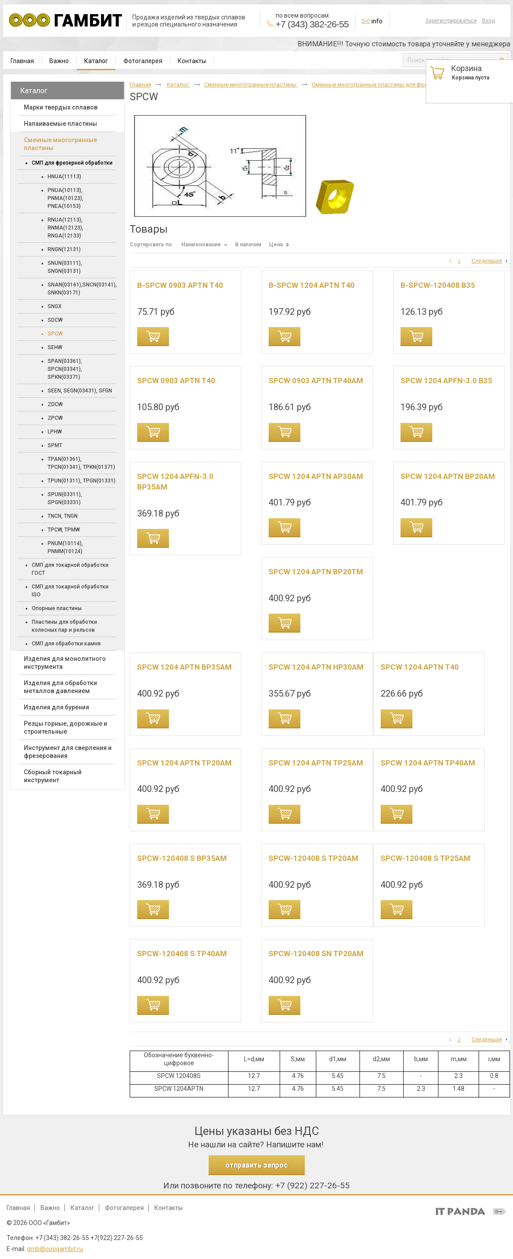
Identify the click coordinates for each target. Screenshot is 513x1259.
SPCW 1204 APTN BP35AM (184, 667)
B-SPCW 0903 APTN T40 (180, 285)
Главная (140, 84)
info (376, 21)
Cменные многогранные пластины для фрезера (377, 84)
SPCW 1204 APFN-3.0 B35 (446, 380)
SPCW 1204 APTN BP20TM (316, 571)
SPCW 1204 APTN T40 (420, 667)
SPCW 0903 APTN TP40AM (316, 380)
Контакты (168, 1207)
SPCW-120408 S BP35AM (182, 858)
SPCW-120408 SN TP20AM (316, 953)
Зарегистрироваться (451, 21)
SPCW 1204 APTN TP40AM (428, 762)
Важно (50, 1207)
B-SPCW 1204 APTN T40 (312, 285)
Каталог (96, 60)
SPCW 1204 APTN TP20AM (184, 762)
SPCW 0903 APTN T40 (176, 380)
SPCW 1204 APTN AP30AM (316, 476)
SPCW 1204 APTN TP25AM (316, 762)
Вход (488, 21)
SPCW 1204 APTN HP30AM (316, 667)
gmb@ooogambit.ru (55, 1248)
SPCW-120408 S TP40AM (182, 953)
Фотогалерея (124, 1207)
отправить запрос (256, 1165)
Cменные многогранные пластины (251, 84)
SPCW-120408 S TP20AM (313, 858)
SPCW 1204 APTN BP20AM (448, 476)
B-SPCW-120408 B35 (438, 285)
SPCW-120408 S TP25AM (425, 858)
